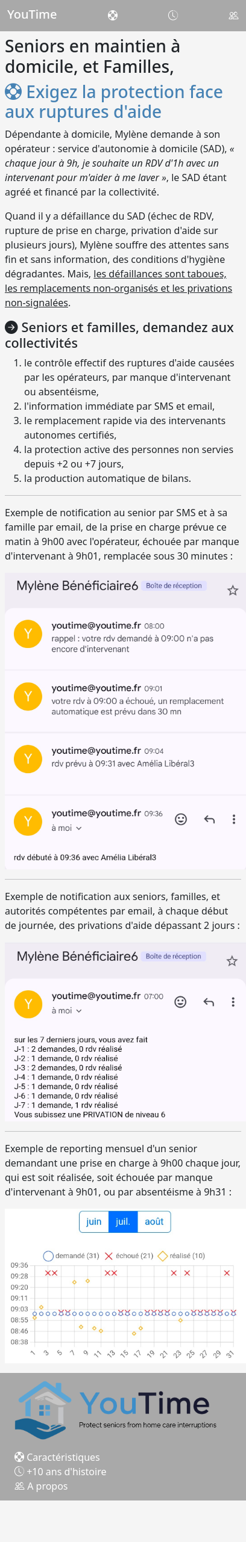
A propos (41, 1486)
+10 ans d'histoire (60, 1471)
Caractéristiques (57, 1457)
